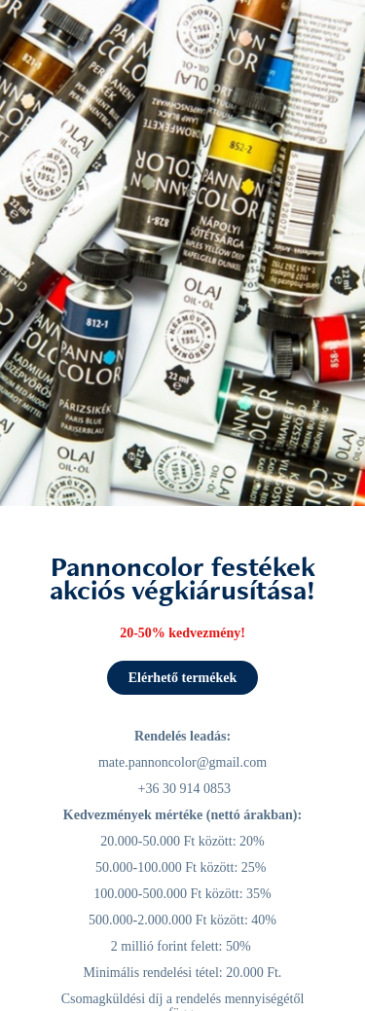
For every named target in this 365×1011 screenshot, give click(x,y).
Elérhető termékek (182, 677)
